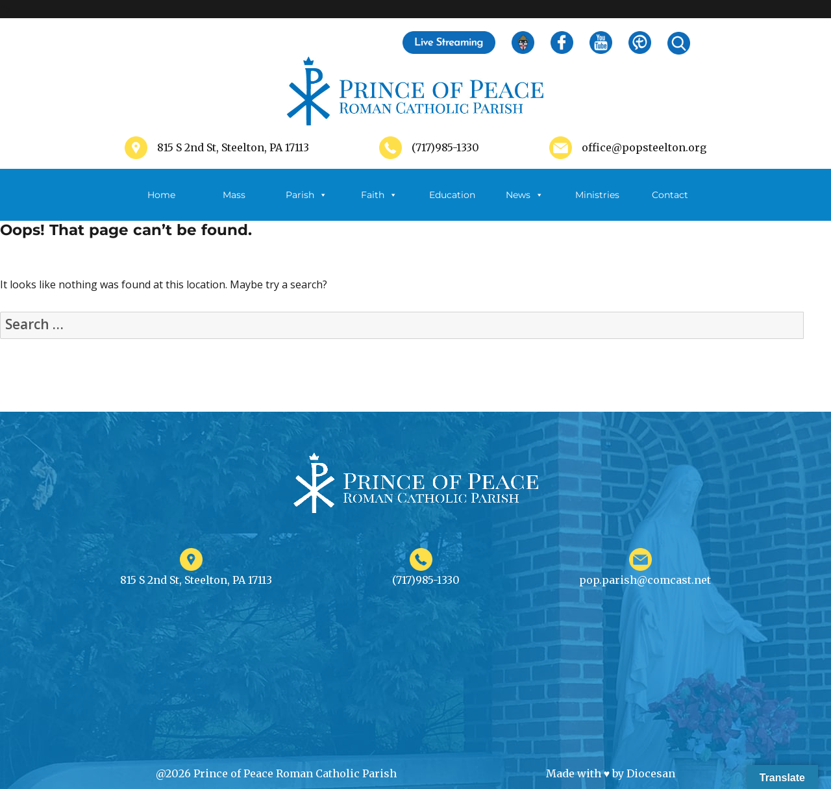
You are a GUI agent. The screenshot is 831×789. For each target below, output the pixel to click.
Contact (670, 195)
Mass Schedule (233, 205)
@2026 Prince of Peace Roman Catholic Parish (276, 773)
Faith (379, 195)
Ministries (597, 205)
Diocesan (650, 773)
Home (161, 195)
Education (452, 195)
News (524, 195)
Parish (306, 195)
